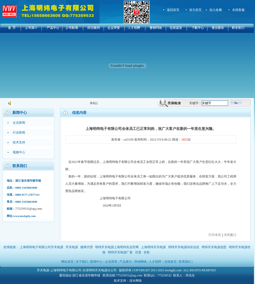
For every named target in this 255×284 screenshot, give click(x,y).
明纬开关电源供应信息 (183, 247)
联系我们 (185, 261)
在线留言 (170, 261)
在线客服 (238, 10)
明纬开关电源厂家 (120, 252)
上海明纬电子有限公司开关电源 (41, 247)
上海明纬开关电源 (153, 247)
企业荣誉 (111, 261)
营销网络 (140, 261)
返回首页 (173, 10)
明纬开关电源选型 (214, 247)
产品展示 (125, 261)
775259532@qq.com (28, 208)
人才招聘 (155, 261)
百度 (138, 252)
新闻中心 (96, 261)
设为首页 (195, 10)
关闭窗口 (230, 235)
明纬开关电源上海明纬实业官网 (117, 247)
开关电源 (72, 247)
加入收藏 (215, 10)
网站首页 (67, 261)
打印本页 (215, 235)
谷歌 (147, 252)
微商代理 (86, 247)
